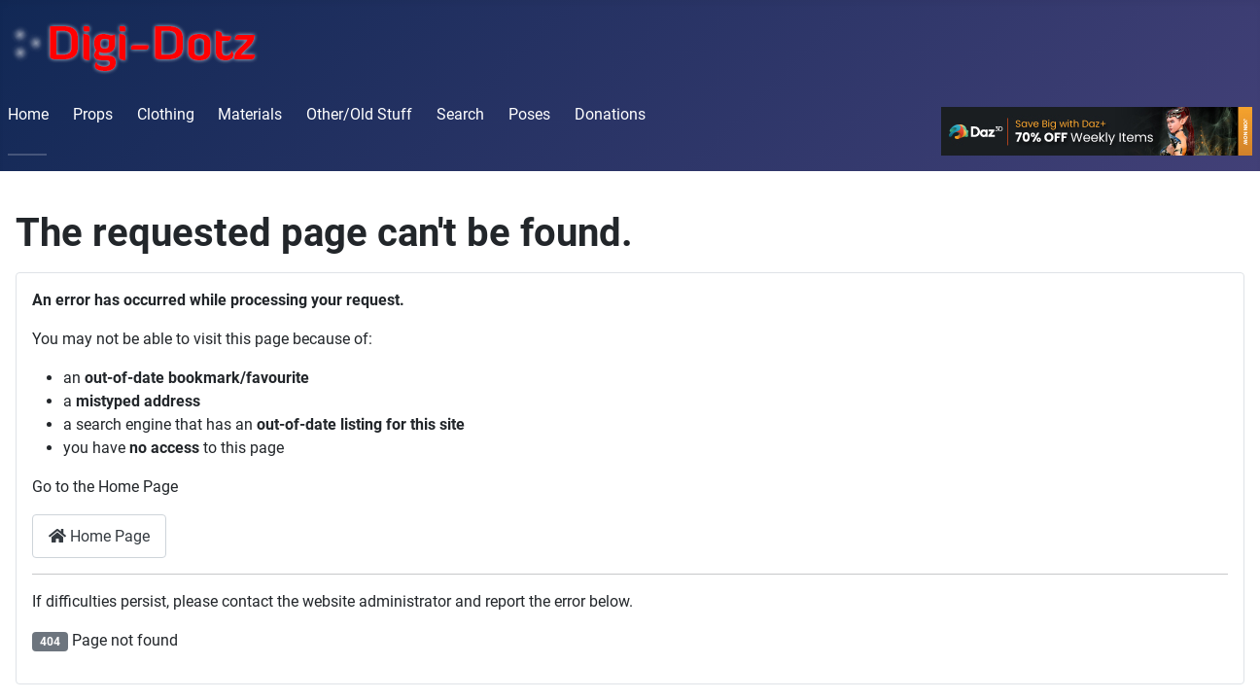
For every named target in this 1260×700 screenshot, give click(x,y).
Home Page (99, 536)
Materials (250, 114)
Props (93, 114)
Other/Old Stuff (359, 114)
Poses (529, 114)
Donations (610, 114)
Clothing (165, 114)
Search (460, 114)
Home (28, 114)
